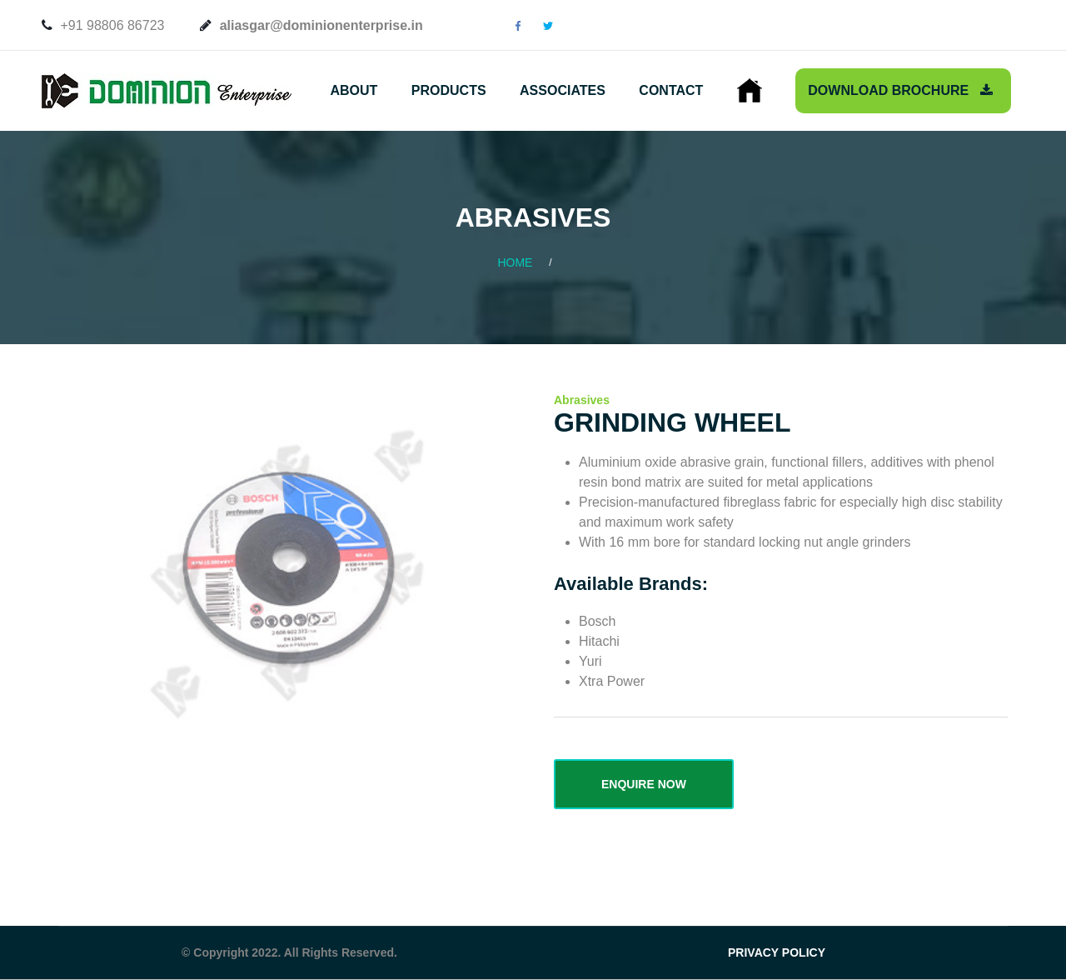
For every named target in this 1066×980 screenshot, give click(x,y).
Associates (562, 90)
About (353, 90)
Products (448, 90)
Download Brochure (900, 90)
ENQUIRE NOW (643, 784)
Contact (671, 90)
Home (514, 262)
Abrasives (582, 400)
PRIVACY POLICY (776, 952)
